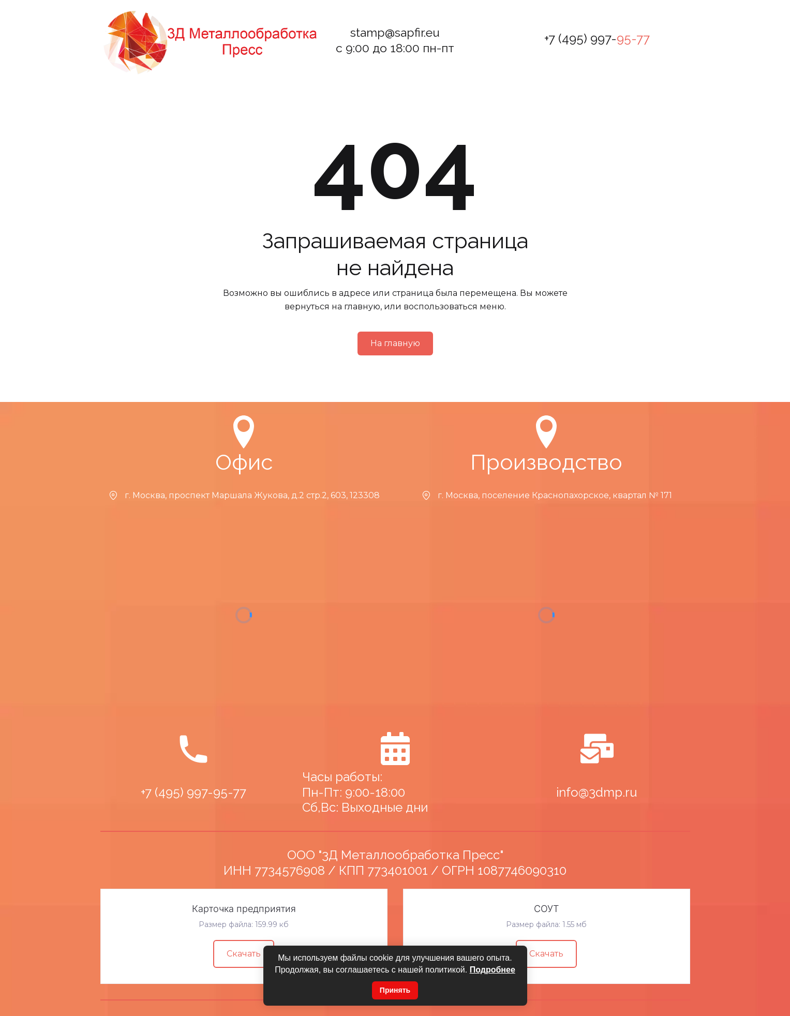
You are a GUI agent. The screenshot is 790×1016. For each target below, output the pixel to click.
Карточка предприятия (244, 908)
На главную (395, 343)
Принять (395, 990)
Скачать (244, 954)
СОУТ (546, 908)
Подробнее (492, 969)
